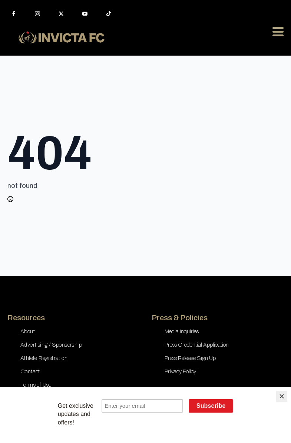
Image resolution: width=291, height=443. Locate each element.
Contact (30, 371)
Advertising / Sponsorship (51, 345)
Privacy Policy (180, 371)
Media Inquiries (182, 331)
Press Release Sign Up (190, 358)
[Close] (281, 396)
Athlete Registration (43, 358)
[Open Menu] (278, 31)
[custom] (108, 13)
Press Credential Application (197, 345)
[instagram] (37, 13)
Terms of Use (36, 385)
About (27, 331)
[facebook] (13, 13)
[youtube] (85, 13)
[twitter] (61, 13)
